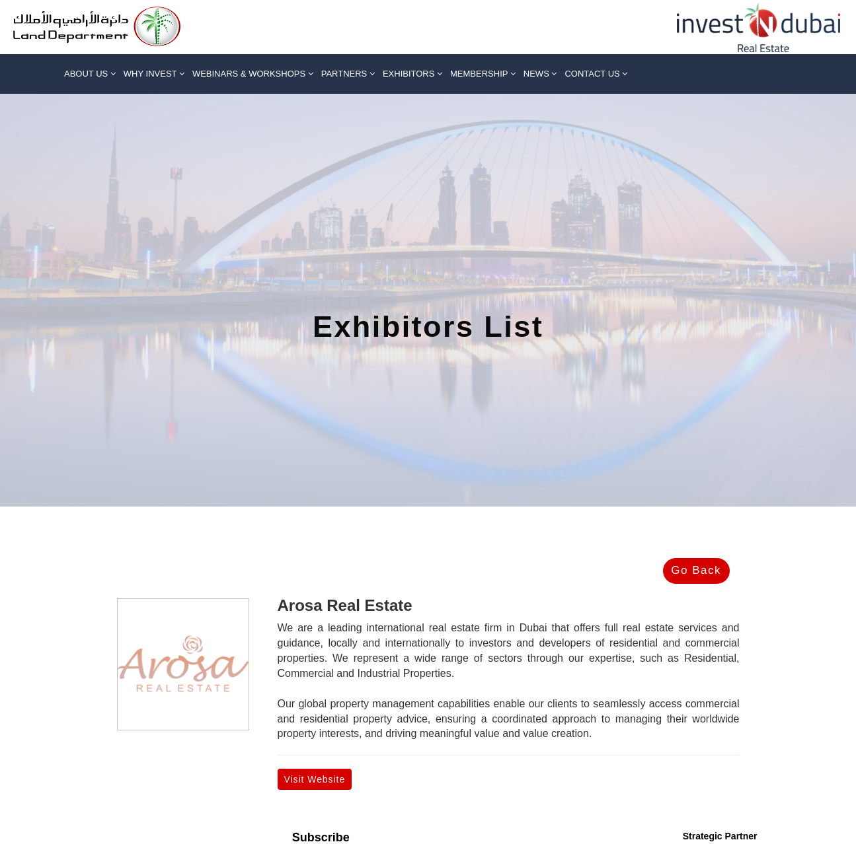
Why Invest (154, 74)
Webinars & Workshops (252, 74)
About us (90, 74)
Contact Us (595, 74)
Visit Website (315, 779)
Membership (483, 74)
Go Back (696, 570)
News (540, 74)
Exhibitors (412, 74)
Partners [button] (348, 74)
